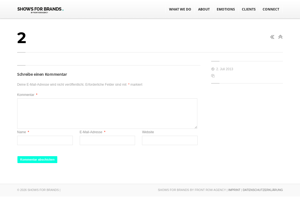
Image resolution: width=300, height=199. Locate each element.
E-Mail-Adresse (92, 132)
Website (148, 132)
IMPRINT (234, 190)
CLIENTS (249, 9)
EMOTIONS (226, 9)
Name (23, 132)
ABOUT (204, 9)
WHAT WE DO (180, 9)
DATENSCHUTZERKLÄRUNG (263, 190)
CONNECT (271, 9)
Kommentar (27, 95)
